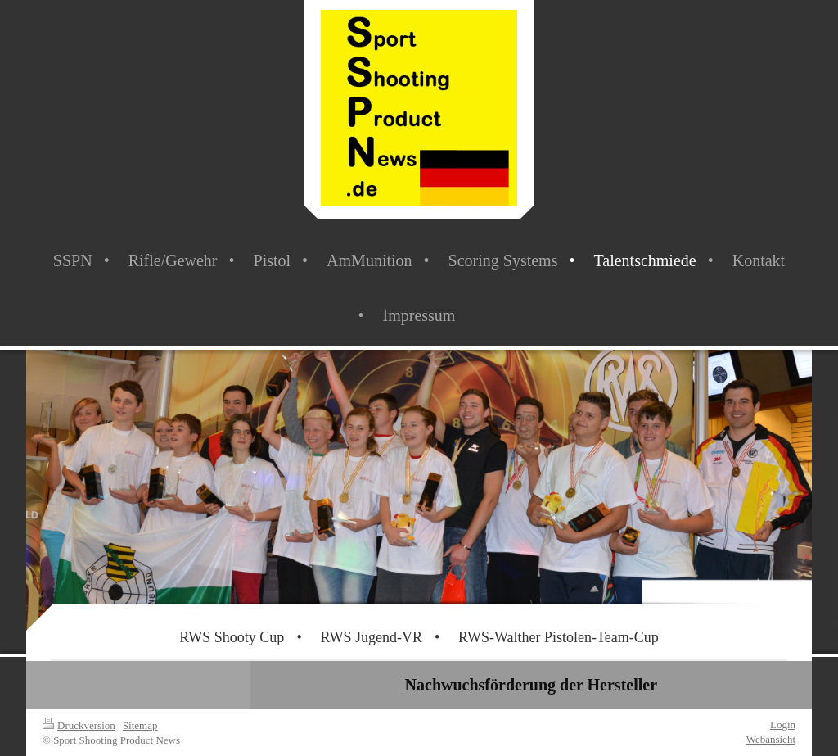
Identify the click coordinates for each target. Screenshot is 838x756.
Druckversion (79, 725)
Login (782, 724)
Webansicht (770, 739)
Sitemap (140, 725)
